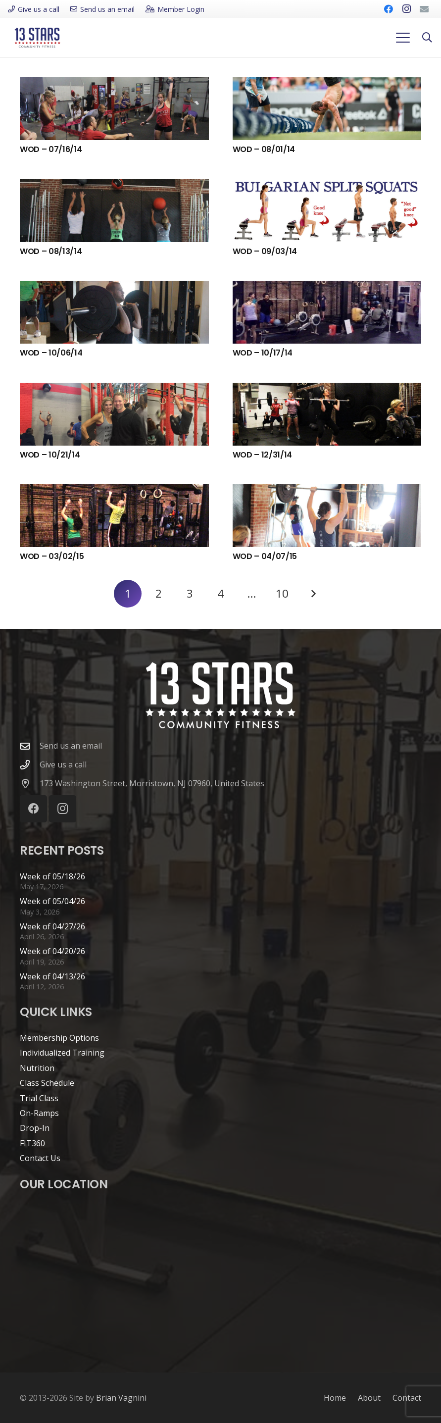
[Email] (424, 9)
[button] (403, 38)
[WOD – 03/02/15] (114, 515)
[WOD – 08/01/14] (327, 108)
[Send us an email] (30, 746)
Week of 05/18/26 (52, 876)
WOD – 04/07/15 (265, 556)
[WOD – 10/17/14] (327, 312)
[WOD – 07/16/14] (114, 108)
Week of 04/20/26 (52, 951)
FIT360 (32, 1143)
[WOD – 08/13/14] (114, 210)
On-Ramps (39, 1113)
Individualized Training (62, 1052)
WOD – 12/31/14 (263, 454)
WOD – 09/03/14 (265, 251)
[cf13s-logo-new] (37, 37)
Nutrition (37, 1068)
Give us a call (63, 764)
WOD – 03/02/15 (52, 556)
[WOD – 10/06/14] (114, 312)
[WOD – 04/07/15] (327, 515)
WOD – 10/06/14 (51, 352)
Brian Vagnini (121, 1397)
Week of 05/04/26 (52, 901)
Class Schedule (47, 1082)
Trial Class (39, 1098)
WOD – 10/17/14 (263, 352)
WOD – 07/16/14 (51, 149)
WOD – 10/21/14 (50, 454)
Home (335, 1397)
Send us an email (71, 745)
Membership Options (59, 1037)
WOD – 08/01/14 (264, 149)
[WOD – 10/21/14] (114, 414)
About (369, 1397)
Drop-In (34, 1127)
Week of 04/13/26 (52, 976)
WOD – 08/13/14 (51, 251)
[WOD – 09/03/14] (327, 210)
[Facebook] (388, 9)
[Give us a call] (30, 764)
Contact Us (40, 1158)
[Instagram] (406, 9)
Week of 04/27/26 (52, 926)
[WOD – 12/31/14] (327, 414)
